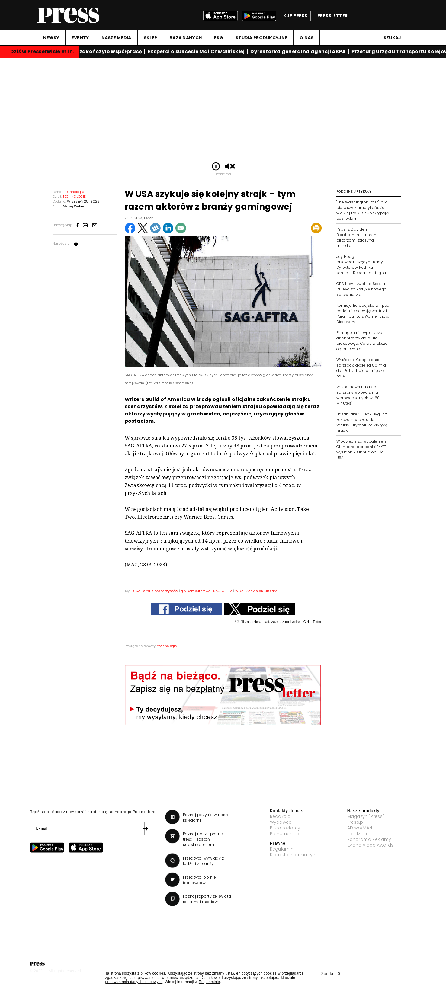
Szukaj (392, 38)
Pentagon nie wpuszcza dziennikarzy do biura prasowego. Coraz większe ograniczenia (362, 340)
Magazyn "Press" (365, 816)
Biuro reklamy (285, 828)
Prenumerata (285, 834)
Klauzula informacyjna (295, 855)
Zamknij (331, 973)
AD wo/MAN (359, 828)
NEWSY (51, 38)
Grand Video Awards (370, 845)
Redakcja (280, 816)
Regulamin (282, 849)
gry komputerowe (195, 590)
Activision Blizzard (262, 590)
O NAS (306, 38)
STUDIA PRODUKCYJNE (261, 38)
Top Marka (359, 834)
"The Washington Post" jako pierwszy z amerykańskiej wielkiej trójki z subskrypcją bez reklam (362, 210)
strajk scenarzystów (160, 590)
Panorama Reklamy (369, 839)
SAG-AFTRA (222, 590)
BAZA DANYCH (185, 38)
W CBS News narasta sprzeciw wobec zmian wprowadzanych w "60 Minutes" (358, 395)
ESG (218, 38)
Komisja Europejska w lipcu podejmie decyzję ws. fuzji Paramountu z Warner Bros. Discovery (363, 313)
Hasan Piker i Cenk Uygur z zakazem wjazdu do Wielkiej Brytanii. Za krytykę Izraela (361, 422)
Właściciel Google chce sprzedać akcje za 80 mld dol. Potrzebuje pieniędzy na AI (361, 368)
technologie (167, 645)
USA (137, 590)
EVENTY (80, 38)
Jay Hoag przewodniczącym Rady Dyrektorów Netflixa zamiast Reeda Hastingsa (361, 264)
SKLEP (150, 38)
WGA (239, 590)
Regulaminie (209, 982)
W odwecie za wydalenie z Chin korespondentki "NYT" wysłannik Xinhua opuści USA (361, 449)
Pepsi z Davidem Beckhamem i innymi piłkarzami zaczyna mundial (357, 237)
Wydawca (281, 822)
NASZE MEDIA (116, 38)
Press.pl (355, 822)
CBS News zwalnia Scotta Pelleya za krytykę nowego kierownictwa (361, 289)
